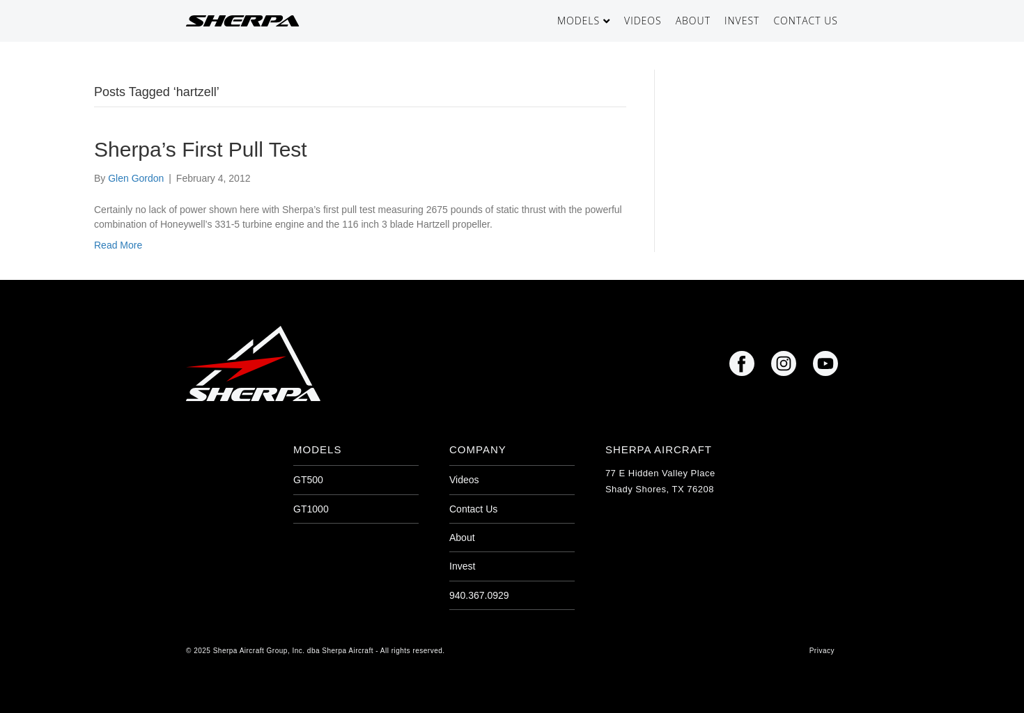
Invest (741, 20)
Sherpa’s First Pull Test (200, 149)
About (693, 20)
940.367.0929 (479, 595)
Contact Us (805, 20)
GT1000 (311, 509)
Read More (118, 245)
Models (578, 20)
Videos (643, 20)
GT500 (308, 479)
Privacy (822, 651)
